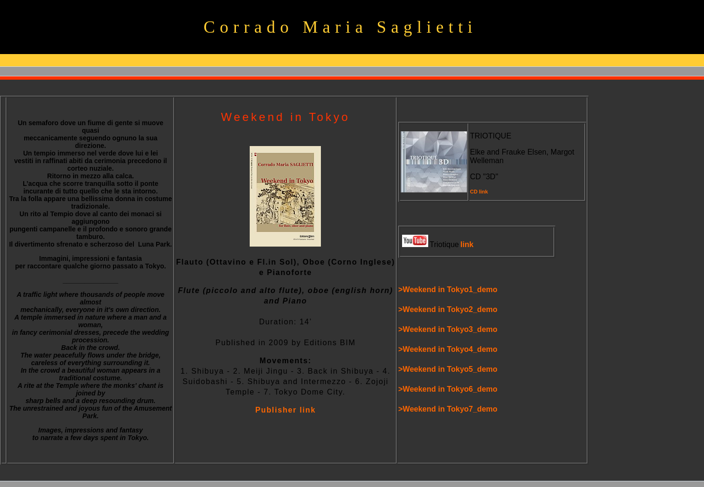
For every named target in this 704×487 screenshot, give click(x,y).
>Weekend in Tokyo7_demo (447, 409)
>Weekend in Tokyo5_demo (447, 369)
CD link (479, 191)
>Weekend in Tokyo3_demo (447, 329)
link (467, 244)
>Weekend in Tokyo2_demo (447, 309)
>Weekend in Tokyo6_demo (447, 389)
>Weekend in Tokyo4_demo (447, 349)
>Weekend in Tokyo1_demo (447, 289)
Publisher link (285, 410)
